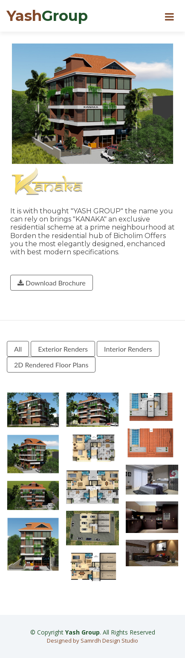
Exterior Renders (63, 349)
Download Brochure (51, 283)
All (18, 349)
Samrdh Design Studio (109, 640)
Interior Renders (128, 349)
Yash (47, 16)
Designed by (64, 640)
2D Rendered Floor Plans (51, 365)
